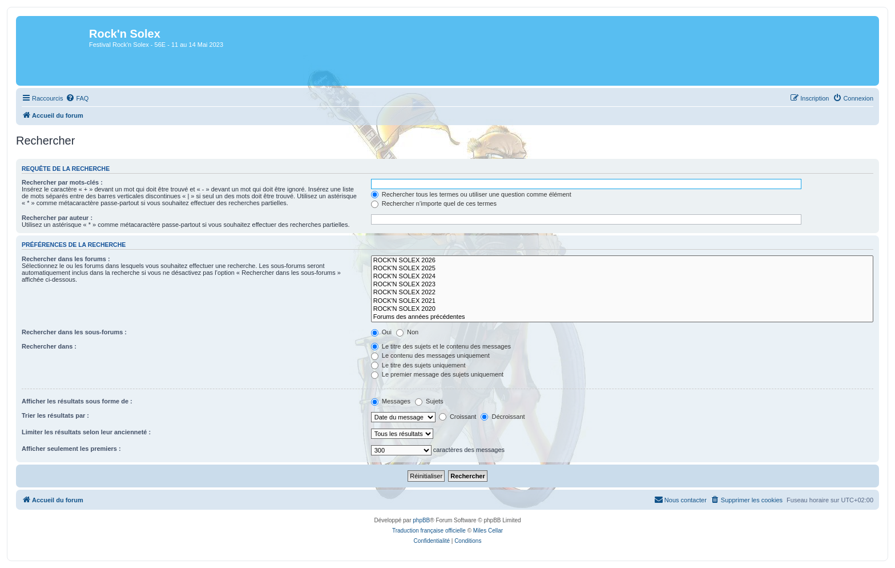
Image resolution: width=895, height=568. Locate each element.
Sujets (429, 401)
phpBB (421, 520)
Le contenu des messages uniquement (430, 355)
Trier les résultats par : (55, 415)
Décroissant (503, 416)
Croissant (458, 416)
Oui (381, 332)
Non (407, 332)
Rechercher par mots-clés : (62, 182)
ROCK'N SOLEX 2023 (622, 285)
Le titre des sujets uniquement (418, 365)
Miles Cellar (488, 530)
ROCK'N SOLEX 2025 (622, 269)
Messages (390, 401)
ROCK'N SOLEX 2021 (622, 301)
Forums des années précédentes (622, 317)
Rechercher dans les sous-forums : (74, 332)
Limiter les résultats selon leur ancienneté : (86, 432)
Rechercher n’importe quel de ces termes (434, 203)
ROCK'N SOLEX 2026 (622, 261)
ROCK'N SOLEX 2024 (622, 277)
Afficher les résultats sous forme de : (77, 401)
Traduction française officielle (429, 530)
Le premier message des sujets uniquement (437, 374)
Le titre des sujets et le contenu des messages (441, 346)
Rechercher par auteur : (57, 217)
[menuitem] (77, 98)
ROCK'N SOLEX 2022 (622, 293)
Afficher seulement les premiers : (71, 448)
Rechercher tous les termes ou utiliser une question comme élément (471, 194)
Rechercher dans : (49, 346)
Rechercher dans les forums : (66, 258)
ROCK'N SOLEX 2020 (622, 309)
